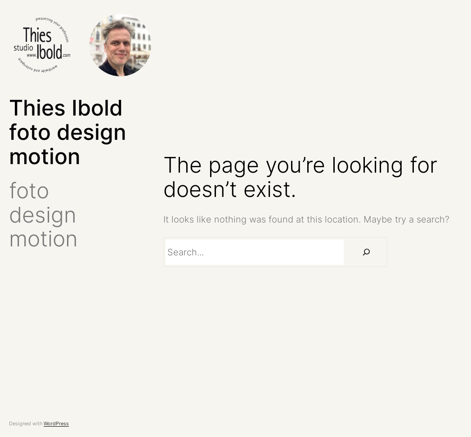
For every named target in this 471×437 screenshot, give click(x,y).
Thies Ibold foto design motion (67, 131)
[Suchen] (366, 252)
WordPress (56, 423)
